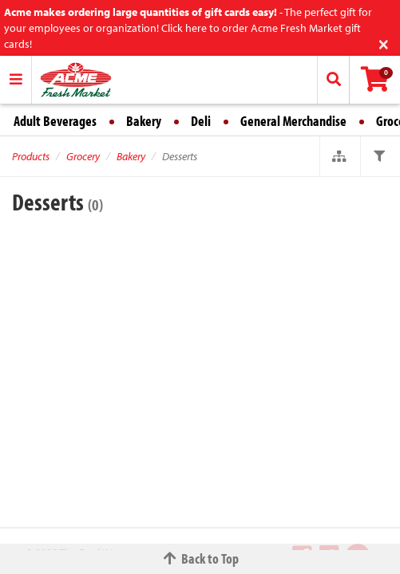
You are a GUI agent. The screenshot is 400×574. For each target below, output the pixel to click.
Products (31, 156)
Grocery (83, 156)
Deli (201, 121)
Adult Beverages (55, 121)
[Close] (383, 42)
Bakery (143, 121)
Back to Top (200, 558)
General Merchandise (293, 121)
